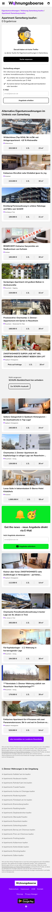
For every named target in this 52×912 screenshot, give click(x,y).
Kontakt (40, 889)
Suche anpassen (26, 59)
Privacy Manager (31, 894)
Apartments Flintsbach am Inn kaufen (17, 800)
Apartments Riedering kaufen (14, 795)
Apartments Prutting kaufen (14, 838)
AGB (33, 889)
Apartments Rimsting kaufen (14, 851)
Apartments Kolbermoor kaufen (15, 842)
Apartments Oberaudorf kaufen (15, 817)
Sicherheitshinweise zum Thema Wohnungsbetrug (16, 752)
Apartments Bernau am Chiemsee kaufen (19, 830)
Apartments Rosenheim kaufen (15, 821)
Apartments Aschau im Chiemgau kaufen (19, 791)
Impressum (25, 889)
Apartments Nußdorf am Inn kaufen (17, 774)
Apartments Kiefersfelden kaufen (16, 847)
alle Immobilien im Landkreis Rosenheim (26, 739)
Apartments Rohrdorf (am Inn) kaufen (17, 783)
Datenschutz (14, 889)
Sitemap (20, 894)
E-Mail (6, 90)
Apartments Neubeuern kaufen (15, 778)
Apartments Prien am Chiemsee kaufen (18, 834)
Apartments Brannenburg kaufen (16, 804)
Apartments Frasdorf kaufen (14, 787)
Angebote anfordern (27, 546)
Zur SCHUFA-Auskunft (19, 386)
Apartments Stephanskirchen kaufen (17, 813)
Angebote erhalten (26, 100)
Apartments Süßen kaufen (13, 855)
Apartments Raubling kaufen (14, 808)
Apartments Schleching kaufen (15, 825)
